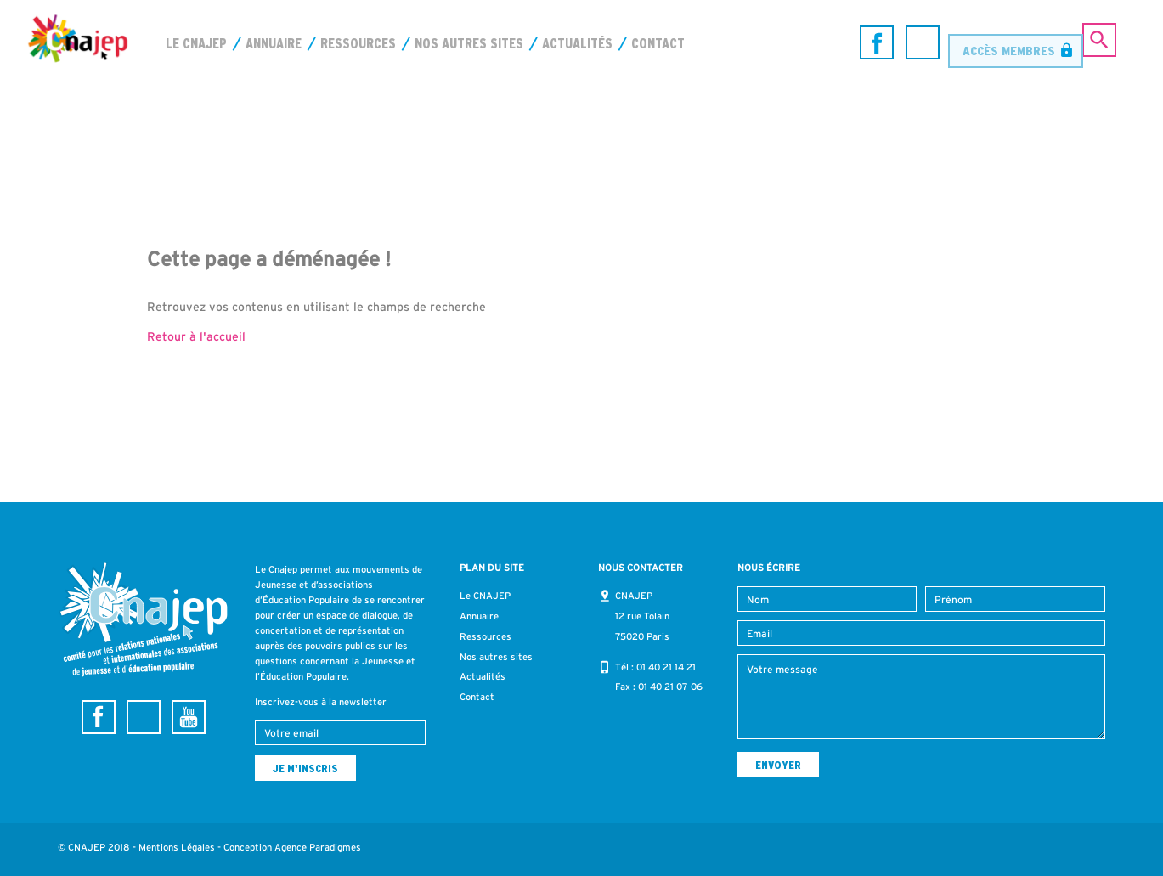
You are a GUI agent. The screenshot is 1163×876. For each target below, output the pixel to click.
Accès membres (1009, 42)
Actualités (577, 43)
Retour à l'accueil (196, 336)
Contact (658, 43)
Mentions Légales (176, 847)
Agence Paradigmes (317, 847)
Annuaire (274, 43)
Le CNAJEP (196, 43)
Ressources (358, 43)
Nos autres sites (469, 43)
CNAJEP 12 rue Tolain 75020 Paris (642, 616)
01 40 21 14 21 (666, 667)
